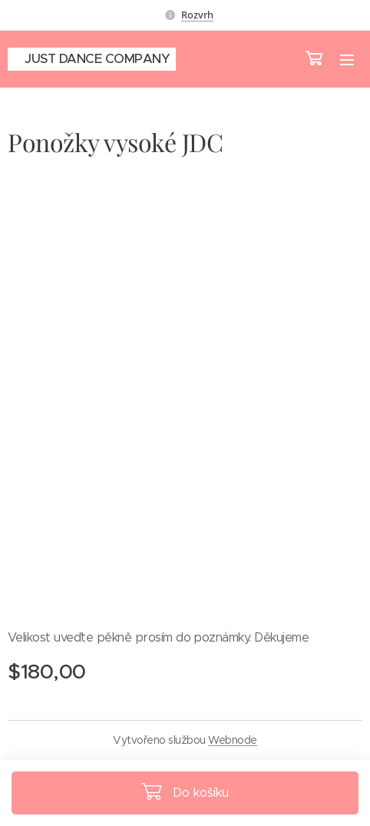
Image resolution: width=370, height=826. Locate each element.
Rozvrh (197, 15)
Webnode (232, 740)
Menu (347, 60)
